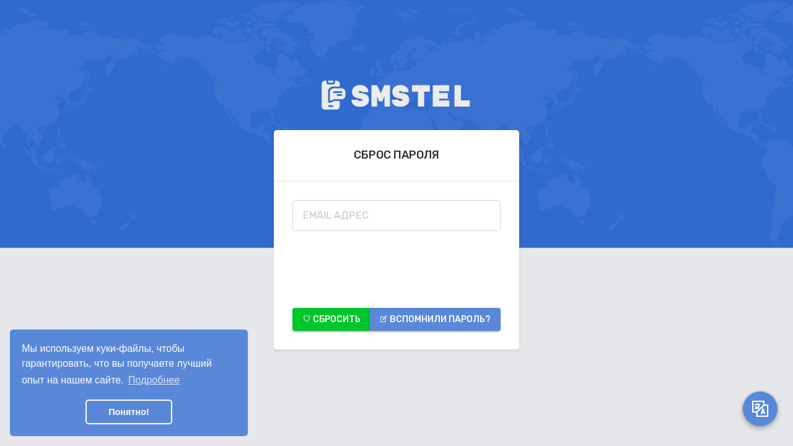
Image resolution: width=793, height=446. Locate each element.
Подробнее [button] (154, 380)
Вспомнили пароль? (435, 319)
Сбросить (331, 319)
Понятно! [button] (128, 412)
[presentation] (386, 265)
